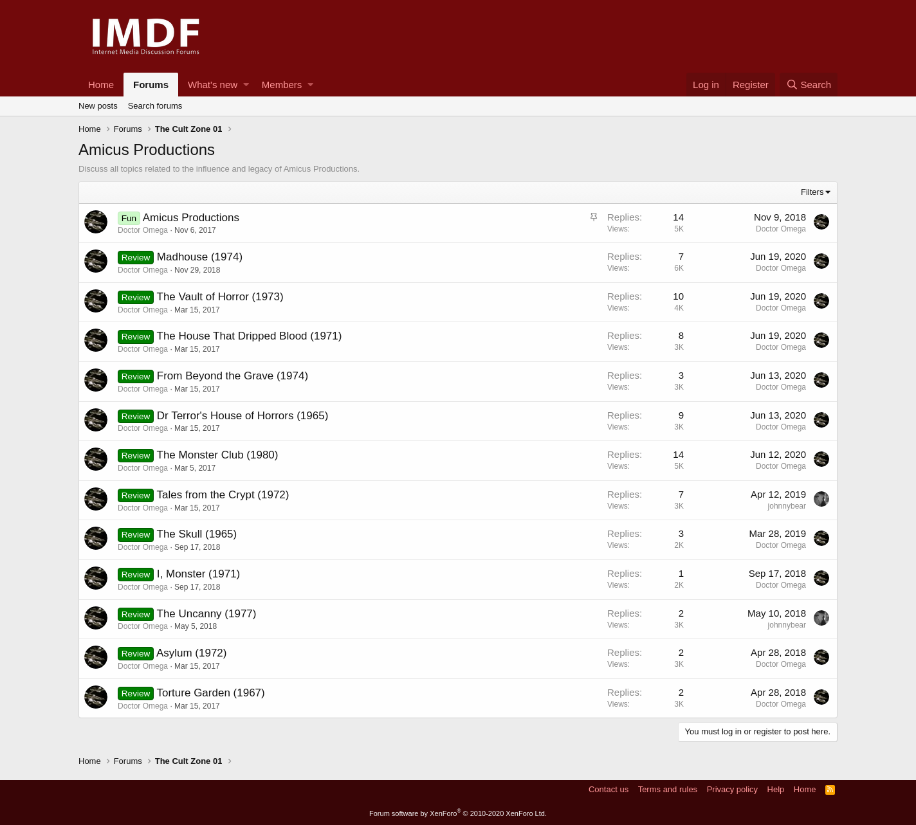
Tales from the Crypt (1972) (223, 495)
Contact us (608, 789)
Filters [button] (812, 192)
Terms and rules (667, 789)
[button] (246, 84)
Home (101, 84)
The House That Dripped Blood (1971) (249, 336)
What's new (212, 84)
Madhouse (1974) (200, 257)
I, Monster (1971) (198, 574)
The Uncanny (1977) (207, 614)
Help (776, 789)
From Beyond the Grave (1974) (232, 376)
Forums (151, 84)
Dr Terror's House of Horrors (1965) (243, 416)
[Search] (809, 84)
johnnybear (787, 506)
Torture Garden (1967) (211, 693)
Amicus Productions (191, 218)
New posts (98, 106)
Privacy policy (732, 789)
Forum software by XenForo (458, 813)
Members (282, 84)
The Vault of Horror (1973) (220, 297)
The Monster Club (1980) (218, 455)
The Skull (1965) (197, 534)
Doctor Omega (143, 230)
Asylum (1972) (191, 653)
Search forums (155, 106)
